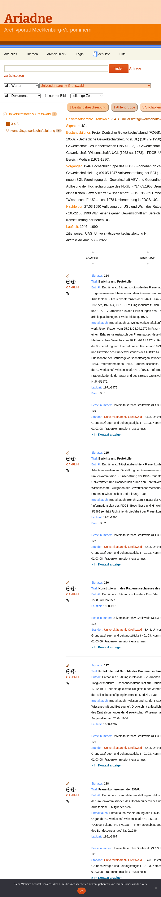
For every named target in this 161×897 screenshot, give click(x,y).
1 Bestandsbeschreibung (87, 107)
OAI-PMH (72, 287)
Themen (32, 54)
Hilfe (122, 54)
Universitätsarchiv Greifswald (123, 417)
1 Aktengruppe (124, 107)
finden (118, 68)
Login (80, 54)
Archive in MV (57, 54)
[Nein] (156, 888)
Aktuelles (10, 54)
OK (81, 890)
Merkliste (101, 54)
